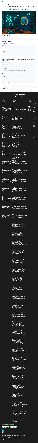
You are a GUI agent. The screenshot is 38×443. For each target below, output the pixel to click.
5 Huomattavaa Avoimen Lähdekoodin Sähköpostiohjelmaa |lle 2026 (17, 392)
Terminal (3, 105)
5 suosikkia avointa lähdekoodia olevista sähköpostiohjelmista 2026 (18, 252)
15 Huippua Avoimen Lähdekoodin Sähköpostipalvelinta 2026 (19, 315)
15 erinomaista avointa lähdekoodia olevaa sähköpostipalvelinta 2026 (17, 232)
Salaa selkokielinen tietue (6, 215)
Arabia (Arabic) (34, 101)
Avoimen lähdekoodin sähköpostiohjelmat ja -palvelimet (19, 158)
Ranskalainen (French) (34, 111)
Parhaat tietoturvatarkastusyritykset (16, 126)
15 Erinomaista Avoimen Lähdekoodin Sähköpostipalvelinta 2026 (17, 286)
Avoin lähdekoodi (14, 106)
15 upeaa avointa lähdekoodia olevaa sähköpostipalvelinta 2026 (17, 243)
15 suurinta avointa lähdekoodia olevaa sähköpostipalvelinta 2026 (17, 246)
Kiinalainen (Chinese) (34, 102)
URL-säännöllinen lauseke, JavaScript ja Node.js (18, 155)
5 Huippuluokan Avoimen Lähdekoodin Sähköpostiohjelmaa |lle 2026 (18, 367)
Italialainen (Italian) (34, 119)
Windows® (3, 101)
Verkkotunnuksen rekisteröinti (6, 214)
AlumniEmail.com (4, 217)
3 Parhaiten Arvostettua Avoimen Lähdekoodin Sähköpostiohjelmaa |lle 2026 (18, 371)
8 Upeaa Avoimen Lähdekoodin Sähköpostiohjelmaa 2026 (19, 345)
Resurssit (3, 209)
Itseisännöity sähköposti (15, 141)
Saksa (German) (34, 112)
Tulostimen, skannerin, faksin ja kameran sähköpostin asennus (6, 113)
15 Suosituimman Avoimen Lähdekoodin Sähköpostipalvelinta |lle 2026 (18, 372)
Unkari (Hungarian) (34, 115)
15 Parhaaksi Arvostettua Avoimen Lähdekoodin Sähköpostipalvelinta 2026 (18, 318)
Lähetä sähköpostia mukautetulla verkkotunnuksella (6, 110)
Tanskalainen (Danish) (34, 104)
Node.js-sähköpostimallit (15, 144)
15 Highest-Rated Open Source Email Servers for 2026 (18, 225)
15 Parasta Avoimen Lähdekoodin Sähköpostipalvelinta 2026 (19, 311)
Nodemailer (11, 57)
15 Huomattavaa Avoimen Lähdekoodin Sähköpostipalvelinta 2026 (17, 290)
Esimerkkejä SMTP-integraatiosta (6, 108)
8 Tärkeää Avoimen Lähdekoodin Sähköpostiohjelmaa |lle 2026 (19, 356)
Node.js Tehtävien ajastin (15, 145)
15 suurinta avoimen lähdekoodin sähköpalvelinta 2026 (19, 196)
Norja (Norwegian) (34, 123)
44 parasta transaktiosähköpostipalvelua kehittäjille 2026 (19, 115)
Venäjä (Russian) (34, 128)
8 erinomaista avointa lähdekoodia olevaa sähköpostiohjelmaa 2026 (17, 234)
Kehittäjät (13, 99)
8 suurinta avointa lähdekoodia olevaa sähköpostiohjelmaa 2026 (17, 248)
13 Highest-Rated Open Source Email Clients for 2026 (18, 227)
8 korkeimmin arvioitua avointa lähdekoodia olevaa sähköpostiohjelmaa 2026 (18, 277)
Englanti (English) (34, 108)
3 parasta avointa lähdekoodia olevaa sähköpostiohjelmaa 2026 (17, 263)
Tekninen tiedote (14, 100)
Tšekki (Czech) (34, 103)
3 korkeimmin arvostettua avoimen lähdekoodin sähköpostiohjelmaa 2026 (18, 169)
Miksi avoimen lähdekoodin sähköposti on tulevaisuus (19, 156)
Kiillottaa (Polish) (34, 125)
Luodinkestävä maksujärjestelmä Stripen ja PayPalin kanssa (19, 153)
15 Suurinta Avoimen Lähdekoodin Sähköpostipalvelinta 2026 (19, 297)
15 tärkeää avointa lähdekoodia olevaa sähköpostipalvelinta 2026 (18, 254)
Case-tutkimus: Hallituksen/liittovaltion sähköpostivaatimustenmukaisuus (17, 129)
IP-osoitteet (13, 101)
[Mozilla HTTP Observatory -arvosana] (11, 424)
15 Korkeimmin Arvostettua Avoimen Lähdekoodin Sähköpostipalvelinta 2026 (18, 326)
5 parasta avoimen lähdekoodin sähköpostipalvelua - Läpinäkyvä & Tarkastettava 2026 (19, 113)
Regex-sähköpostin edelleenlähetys (16, 105)
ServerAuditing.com (4, 219)
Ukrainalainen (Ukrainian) (34, 136)
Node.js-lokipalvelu (14, 146)
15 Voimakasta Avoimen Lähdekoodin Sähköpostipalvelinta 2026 (17, 308)
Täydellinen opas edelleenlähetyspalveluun (17, 139)
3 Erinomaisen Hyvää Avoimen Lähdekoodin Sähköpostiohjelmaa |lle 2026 (18, 389)
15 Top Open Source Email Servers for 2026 (19, 214)
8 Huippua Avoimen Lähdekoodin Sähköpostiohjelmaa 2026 (19, 317)
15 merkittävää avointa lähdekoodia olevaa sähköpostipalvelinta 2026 (17, 239)
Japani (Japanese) (34, 120)
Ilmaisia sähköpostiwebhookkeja (16, 103)
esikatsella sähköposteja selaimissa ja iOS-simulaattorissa (15, 90)
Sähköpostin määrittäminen (5, 117)
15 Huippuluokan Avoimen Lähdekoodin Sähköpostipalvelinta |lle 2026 (18, 365)
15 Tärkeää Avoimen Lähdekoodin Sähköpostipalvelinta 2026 (19, 304)
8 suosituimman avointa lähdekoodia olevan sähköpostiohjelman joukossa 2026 (18, 223)
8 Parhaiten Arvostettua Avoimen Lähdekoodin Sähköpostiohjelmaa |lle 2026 (18, 421)
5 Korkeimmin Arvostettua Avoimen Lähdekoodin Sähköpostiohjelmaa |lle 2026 (18, 378)
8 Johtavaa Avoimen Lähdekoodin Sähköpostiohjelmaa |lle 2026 (19, 381)
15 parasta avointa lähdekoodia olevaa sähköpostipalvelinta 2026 (17, 261)
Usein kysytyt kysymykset (19, 96)
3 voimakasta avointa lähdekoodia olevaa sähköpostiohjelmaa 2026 (18, 259)
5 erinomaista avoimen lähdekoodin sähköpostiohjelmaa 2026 (19, 184)
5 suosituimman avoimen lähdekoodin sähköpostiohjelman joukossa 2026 (17, 173)
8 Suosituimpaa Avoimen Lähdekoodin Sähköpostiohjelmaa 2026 (17, 324)
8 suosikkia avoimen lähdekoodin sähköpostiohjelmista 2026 (19, 201)
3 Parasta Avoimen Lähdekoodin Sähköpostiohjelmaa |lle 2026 (19, 363)
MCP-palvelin (14, 138)
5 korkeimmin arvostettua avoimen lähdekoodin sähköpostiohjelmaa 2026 (18, 176)
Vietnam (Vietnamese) (34, 138)
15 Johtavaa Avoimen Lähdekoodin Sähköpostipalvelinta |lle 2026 (19, 380)
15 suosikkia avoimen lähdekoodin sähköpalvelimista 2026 (19, 200)
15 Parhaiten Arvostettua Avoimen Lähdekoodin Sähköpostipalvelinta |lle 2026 (18, 369)
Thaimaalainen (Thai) (34, 133)
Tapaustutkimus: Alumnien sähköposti (17, 130)
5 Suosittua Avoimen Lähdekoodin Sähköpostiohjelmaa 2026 (19, 302)
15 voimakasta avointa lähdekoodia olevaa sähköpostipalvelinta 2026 (18, 257)
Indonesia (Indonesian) (34, 117)
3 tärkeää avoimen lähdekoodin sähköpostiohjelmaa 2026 (19, 205)
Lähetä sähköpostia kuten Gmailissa (6, 111)
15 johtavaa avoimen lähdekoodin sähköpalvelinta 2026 (19, 178)
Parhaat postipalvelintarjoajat (16, 124)
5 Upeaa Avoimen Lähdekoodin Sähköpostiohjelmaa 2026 (19, 295)
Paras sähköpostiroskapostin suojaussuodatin (18, 123)
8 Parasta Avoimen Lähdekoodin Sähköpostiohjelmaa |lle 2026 (19, 414)
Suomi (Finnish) (34, 109)
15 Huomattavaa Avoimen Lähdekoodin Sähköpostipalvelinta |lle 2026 (17, 390)
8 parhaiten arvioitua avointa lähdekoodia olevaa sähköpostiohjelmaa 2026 (18, 219)
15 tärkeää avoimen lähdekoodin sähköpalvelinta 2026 (18, 203)
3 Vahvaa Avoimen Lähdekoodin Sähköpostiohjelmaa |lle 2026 (19, 410)
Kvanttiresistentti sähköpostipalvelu (16, 148)
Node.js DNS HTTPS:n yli (15, 143)
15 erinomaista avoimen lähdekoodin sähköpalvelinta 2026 (19, 182)
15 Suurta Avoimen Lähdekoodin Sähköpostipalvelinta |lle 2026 (19, 398)
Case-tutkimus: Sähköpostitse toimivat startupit (18, 151)
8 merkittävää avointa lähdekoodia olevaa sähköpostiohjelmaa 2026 (17, 241)
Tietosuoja (29, 110)
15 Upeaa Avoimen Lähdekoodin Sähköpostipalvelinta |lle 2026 (19, 394)
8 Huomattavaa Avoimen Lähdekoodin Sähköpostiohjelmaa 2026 (17, 291)
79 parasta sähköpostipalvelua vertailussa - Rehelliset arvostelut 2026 (19, 110)
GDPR (28, 112)
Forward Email (24, 57)
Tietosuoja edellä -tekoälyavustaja (16, 127)
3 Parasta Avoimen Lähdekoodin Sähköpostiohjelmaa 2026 (19, 313)
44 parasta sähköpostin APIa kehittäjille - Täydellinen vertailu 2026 (19, 117)
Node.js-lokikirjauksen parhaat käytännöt (17, 125)
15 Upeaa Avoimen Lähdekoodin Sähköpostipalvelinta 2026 (19, 293)
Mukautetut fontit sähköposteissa (16, 133)
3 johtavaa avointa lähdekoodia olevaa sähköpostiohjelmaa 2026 (17, 230)
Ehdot (28, 111)
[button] (1, 41)
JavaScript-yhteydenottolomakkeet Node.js (17, 142)
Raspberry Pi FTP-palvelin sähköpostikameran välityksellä (6, 115)
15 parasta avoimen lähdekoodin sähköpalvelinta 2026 (18, 160)
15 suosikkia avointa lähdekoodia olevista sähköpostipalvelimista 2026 (18, 250)
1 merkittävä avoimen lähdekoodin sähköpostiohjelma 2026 (19, 191)
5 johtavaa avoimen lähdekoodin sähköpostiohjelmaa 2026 (19, 180)
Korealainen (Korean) (34, 122)
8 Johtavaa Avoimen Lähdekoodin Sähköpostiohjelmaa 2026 (19, 331)
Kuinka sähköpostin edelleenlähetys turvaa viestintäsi (19, 154)
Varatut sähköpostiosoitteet (5, 216)
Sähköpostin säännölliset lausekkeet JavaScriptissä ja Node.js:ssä (19, 136)
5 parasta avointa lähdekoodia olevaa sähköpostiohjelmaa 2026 (17, 212)
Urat (28, 116)
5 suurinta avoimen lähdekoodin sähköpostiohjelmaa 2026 (19, 198)
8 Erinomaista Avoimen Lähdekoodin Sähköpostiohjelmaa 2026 (17, 284)
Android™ (3, 102)
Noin (28, 108)
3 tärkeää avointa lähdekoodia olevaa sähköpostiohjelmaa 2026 (18, 255)
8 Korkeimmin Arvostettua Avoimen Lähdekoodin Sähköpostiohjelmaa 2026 (18, 327)
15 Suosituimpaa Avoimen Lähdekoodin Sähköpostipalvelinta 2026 (17, 322)
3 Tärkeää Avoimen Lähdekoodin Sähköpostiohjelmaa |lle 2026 (19, 407)
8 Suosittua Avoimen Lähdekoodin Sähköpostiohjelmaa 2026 (19, 353)
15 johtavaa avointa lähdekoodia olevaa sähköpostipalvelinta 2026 (17, 228)
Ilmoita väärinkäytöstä (30, 114)
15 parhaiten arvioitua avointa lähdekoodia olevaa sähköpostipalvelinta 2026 (18, 218)
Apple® (3, 100)
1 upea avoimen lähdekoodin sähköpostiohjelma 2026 (19, 194)
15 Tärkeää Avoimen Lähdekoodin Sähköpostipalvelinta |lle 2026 (19, 405)
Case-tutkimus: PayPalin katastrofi (16, 147)
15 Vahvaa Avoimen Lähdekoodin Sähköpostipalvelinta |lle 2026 (19, 358)
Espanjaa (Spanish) (34, 130)
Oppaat (3, 107)
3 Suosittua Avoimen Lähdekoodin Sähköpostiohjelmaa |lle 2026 (19, 403)
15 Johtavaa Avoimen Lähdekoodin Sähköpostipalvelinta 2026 (19, 329)
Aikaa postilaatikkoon (4, 212)
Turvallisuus (29, 109)
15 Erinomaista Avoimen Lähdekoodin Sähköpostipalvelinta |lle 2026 (17, 383)
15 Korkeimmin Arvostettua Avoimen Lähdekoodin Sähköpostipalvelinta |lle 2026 (18, 376)
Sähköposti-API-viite (14, 102)
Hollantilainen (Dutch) (34, 106)
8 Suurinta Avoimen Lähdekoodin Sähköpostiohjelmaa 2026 (19, 299)
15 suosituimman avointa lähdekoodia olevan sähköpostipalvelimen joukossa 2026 (18, 221)
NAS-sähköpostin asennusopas (6, 112)
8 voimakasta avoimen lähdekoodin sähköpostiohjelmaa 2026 (19, 209)
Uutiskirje (29, 100)
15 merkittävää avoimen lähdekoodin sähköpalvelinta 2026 (19, 189)
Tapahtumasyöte (30, 107)
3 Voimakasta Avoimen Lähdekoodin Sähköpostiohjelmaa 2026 (19, 309)
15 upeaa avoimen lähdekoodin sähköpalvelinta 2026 (19, 193)
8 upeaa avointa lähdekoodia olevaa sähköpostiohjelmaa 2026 (19, 245)
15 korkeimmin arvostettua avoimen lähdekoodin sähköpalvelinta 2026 (18, 167)
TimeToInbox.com (4, 218)
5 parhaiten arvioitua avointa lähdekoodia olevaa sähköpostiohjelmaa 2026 (18, 270)
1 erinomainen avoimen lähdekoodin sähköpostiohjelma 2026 (19, 187)
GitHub (29, 101)
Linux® (3, 103)
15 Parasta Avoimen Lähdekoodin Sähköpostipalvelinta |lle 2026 (19, 362)
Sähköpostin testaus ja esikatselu (16, 137)
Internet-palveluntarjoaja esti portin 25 (6, 208)
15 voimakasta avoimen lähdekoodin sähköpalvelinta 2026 (19, 207)
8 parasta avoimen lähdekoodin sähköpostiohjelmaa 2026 (19, 162)
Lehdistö (29, 115)
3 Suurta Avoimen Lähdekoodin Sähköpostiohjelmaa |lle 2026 (19, 399)
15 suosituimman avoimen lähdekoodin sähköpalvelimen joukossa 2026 (19, 171)
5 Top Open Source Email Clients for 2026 (19, 216)
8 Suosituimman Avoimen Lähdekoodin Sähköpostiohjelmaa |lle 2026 (18, 374)
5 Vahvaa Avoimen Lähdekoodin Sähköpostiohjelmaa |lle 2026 (19, 360)
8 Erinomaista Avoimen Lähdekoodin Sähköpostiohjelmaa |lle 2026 (17, 385)
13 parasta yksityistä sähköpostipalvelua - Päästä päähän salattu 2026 (18, 112)
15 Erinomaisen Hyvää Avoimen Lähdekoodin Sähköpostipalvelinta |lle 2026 (18, 387)
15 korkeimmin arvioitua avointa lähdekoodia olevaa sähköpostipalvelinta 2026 (19, 275)
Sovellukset (4, 99)
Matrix (29, 103)
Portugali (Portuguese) (34, 127)
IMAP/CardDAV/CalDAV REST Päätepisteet (17, 132)
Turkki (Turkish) (34, 134)
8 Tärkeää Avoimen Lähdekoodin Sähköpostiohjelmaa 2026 (19, 306)
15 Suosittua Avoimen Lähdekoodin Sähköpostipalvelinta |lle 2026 (19, 401)
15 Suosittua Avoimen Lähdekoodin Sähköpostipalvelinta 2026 (19, 300)
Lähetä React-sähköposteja (15, 150)
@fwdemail (30, 102)
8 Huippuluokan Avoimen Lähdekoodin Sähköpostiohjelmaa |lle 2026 (18, 417)
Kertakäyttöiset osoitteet (5, 213)
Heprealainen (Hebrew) (34, 114)
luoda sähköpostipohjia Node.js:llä (29, 90)
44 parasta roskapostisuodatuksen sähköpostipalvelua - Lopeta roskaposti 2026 (19, 119)
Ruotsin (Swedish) (34, 131)
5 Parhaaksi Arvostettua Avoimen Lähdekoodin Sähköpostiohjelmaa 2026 (18, 320)
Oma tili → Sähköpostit (11, 87)
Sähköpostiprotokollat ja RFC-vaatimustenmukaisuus (19, 134)
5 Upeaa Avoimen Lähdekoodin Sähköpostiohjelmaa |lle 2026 (19, 396)
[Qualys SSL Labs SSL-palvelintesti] (5, 424)
